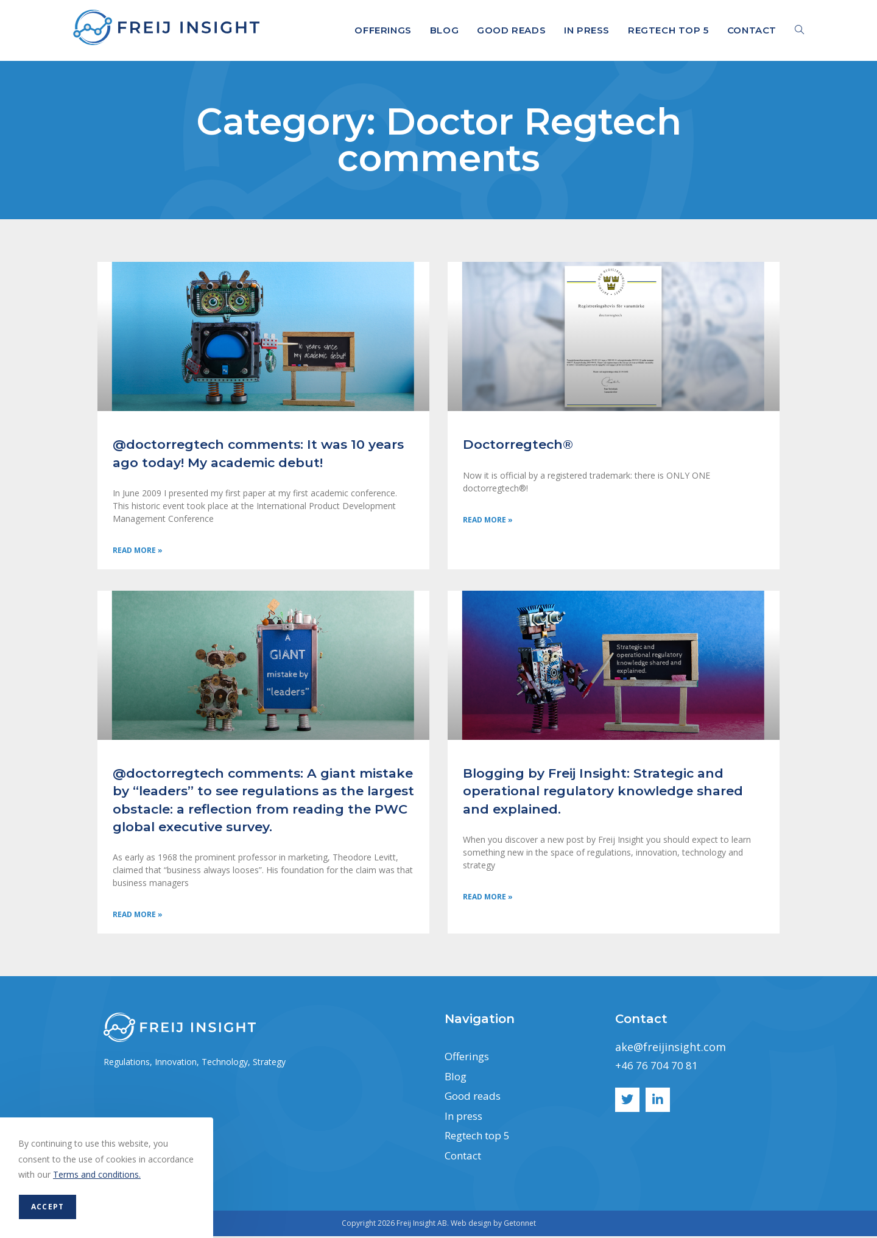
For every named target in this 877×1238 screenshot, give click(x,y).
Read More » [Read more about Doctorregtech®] (488, 521)
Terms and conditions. (97, 1174)
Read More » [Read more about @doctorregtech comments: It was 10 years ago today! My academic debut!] (138, 551)
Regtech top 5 (481, 1137)
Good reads (475, 1098)
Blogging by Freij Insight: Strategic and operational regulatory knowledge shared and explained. (603, 792)
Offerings (469, 1058)
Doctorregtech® (518, 444)
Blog (456, 1078)
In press (466, 1117)
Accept (47, 1206)
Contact (465, 1157)
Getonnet (520, 1225)
